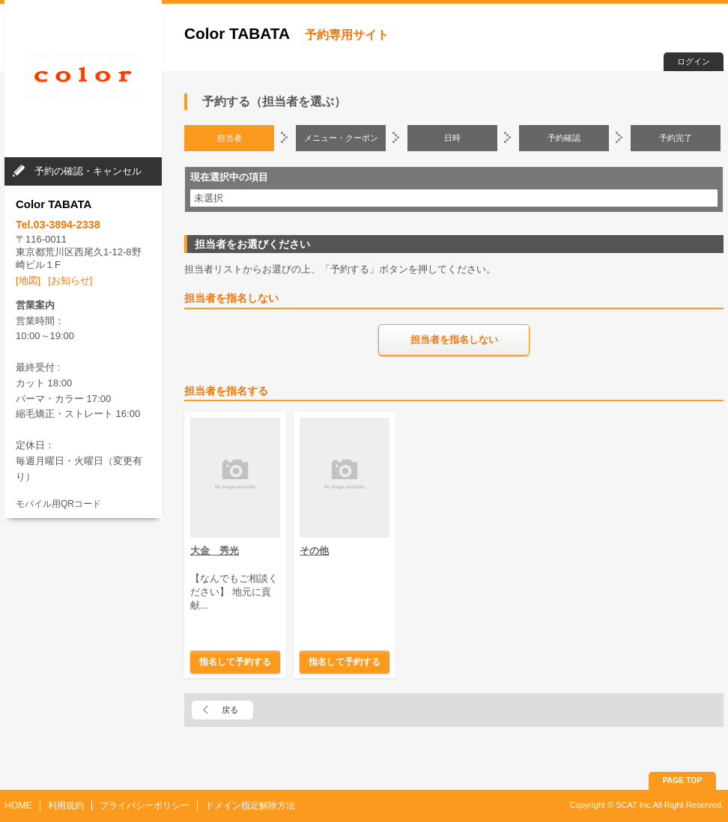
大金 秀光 (214, 550)
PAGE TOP (683, 780)
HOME (18, 805)
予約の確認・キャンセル (88, 171)
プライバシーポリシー (144, 805)
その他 (314, 550)
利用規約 (66, 805)
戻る (230, 709)
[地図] (28, 280)
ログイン (693, 61)
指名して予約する (235, 661)
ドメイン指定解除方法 (250, 805)
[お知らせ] (70, 280)
